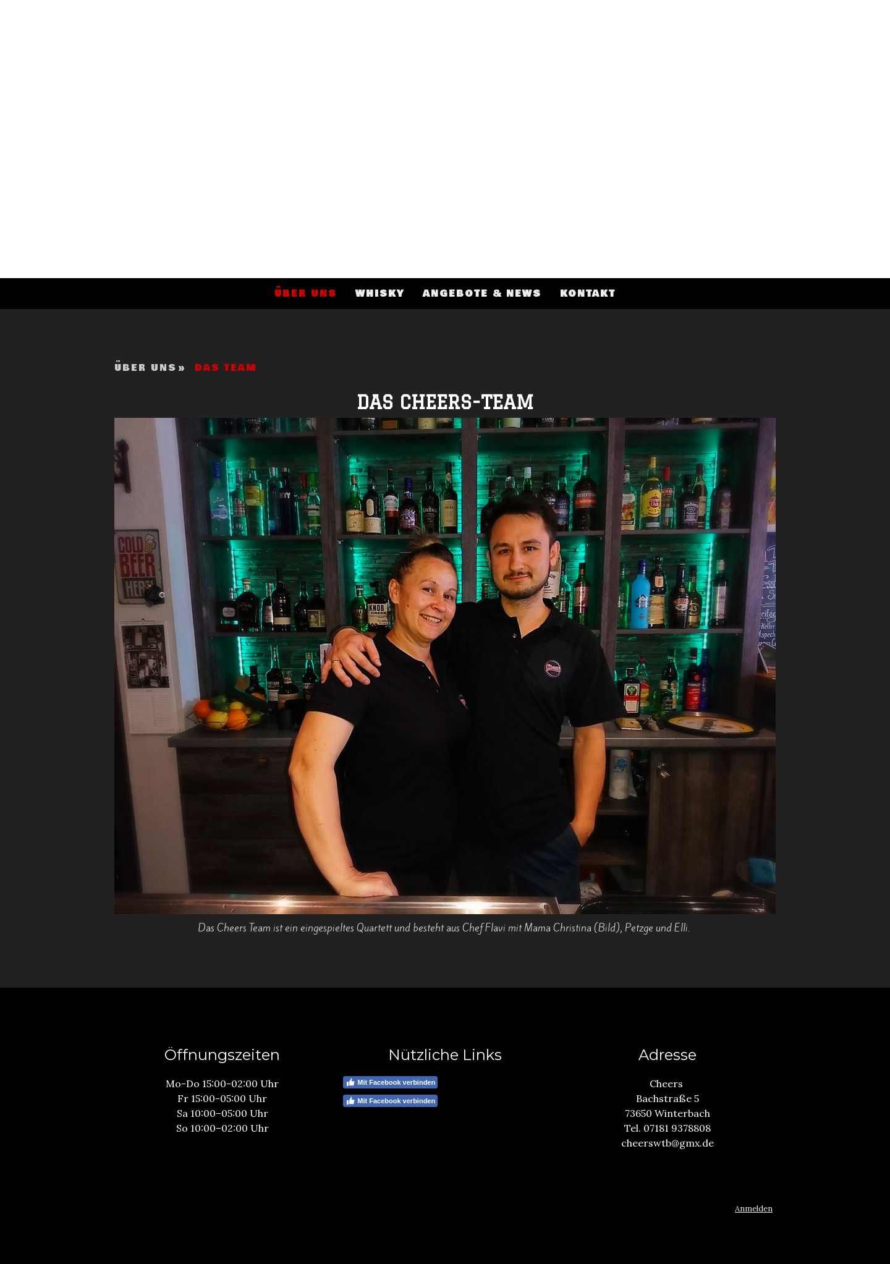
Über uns (305, 293)
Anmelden (754, 1208)
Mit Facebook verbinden (390, 1082)
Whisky (379, 293)
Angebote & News (482, 293)
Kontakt (588, 293)
